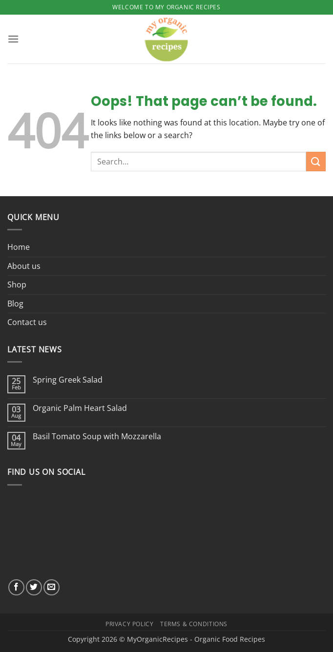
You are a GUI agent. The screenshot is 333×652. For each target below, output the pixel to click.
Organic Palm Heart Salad (80, 408)
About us (24, 266)
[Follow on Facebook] (16, 587)
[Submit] (316, 161)
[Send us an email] (51, 587)
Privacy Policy (129, 624)
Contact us (27, 322)
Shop (16, 284)
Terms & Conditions (194, 624)
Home (18, 247)
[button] (13, 39)
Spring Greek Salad (68, 380)
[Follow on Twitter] (34, 587)
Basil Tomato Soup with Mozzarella (97, 436)
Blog (15, 303)
